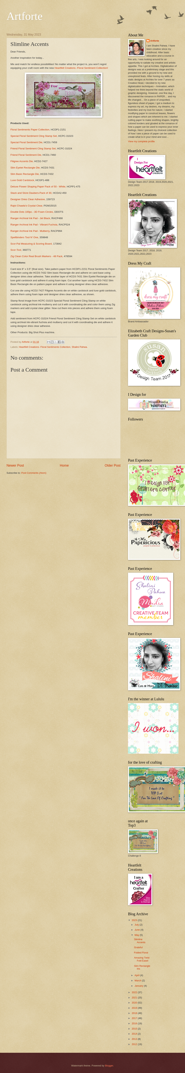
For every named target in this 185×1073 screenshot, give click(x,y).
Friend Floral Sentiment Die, (26, 154)
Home (64, 465)
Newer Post (15, 465)
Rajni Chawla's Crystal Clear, (26, 205)
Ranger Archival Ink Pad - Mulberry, (30, 231)
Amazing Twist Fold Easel (141, 959)
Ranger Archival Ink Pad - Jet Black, (30, 218)
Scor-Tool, (16, 249)
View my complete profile (141, 141)
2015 (135, 1028)
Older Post (113, 465)
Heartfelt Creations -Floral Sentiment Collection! (81, 68)
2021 (135, 997)
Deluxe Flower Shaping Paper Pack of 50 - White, (38, 186)
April (137, 975)
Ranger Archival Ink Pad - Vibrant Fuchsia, (34, 224)
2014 (135, 1033)
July (137, 924)
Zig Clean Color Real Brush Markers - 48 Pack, (36, 256)
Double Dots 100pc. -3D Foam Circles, (32, 211)
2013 (135, 1039)
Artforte (25, 16)
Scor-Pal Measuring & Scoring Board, (31, 243)
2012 (135, 1044)
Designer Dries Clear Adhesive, (28, 199)
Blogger (109, 1065)
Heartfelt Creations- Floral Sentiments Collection (44, 347)
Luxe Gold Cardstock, (22, 180)
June (138, 929)
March (138, 980)
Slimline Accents (139, 941)
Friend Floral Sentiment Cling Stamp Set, (33, 148)
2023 (135, 920)
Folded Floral (141, 952)
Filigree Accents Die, (21, 161)
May (137, 935)
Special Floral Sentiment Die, (26, 142)
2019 (135, 1007)
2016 (135, 1023)
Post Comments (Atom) (33, 472)
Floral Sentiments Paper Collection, (30, 129)
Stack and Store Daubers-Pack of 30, (31, 193)
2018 (135, 1013)
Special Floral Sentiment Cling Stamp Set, (34, 136)
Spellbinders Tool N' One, (25, 237)
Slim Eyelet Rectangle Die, (25, 167)
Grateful (138, 947)
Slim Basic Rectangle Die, (25, 174)
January (139, 985)
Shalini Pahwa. (80, 347)
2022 (135, 992)
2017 (135, 1018)
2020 (135, 1002)
